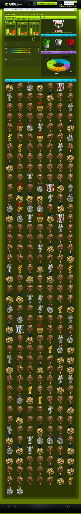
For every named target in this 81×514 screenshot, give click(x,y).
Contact (64, 506)
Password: (61, 4)
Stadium (26, 14)
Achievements (40, 14)
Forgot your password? (71, 6)
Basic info (8, 14)
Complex (14, 14)
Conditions (69, 506)
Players (20, 14)
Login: (61, 2)
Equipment (32, 14)
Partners (74, 506)
